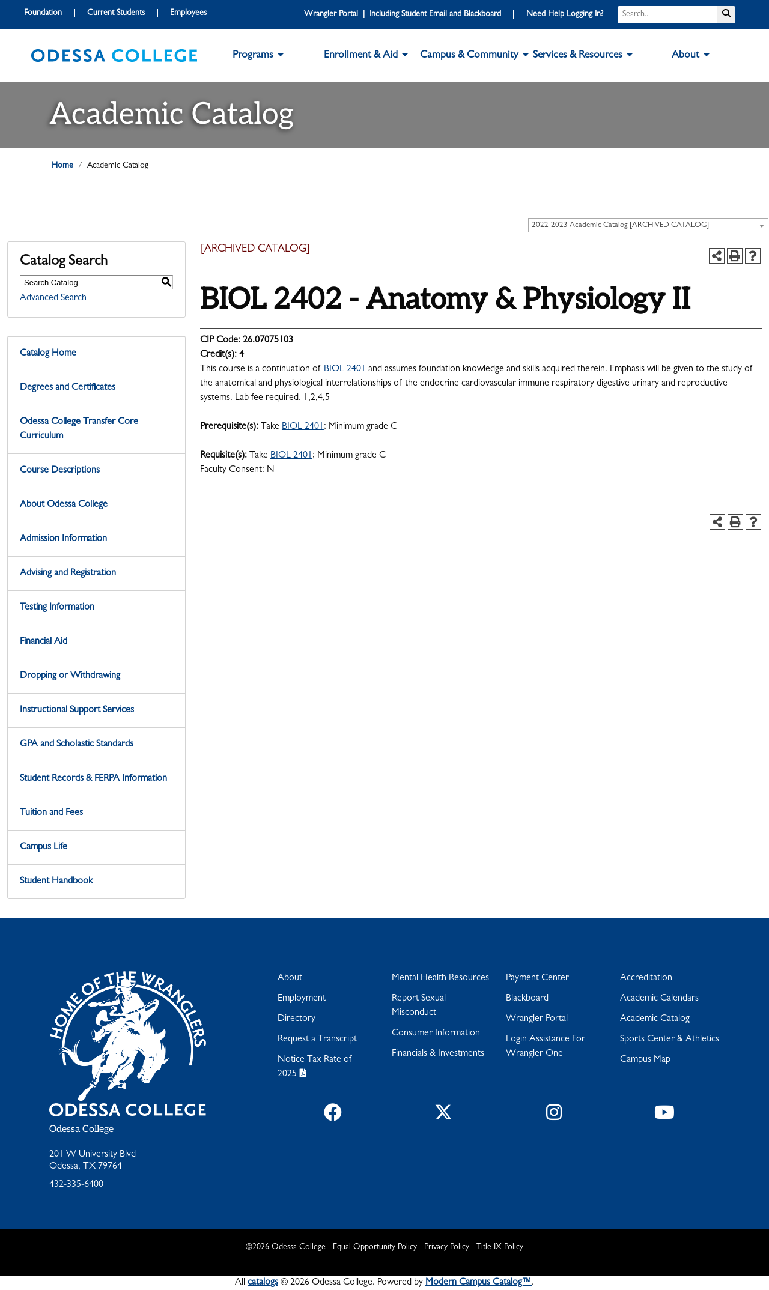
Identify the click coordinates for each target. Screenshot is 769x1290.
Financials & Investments (438, 1054)
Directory (296, 1019)
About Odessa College (64, 505)
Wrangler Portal (537, 1019)
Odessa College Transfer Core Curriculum (79, 429)
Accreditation (646, 978)
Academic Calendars (659, 999)
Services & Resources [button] (577, 55)
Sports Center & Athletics (669, 1039)
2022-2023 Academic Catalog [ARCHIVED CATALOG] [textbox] (620, 225)
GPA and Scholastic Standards (76, 744)
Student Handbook (56, 881)
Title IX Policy (499, 1247)
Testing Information (57, 608)
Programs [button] (253, 55)
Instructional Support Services (77, 710)
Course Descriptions (60, 471)
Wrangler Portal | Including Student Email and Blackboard (402, 14)
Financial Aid (43, 642)
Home (62, 166)
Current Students (116, 13)
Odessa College (81, 1129)
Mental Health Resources (440, 978)
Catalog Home (48, 354)
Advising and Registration (68, 573)
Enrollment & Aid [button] (361, 55)
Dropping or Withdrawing (70, 676)
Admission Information (63, 539)
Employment (302, 999)
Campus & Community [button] (469, 55)
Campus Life (43, 847)
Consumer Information (436, 1033)
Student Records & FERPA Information (93, 779)
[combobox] (648, 225)
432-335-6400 (76, 1185)
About (290, 978)
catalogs (263, 1283)
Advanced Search (53, 298)
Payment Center (537, 978)
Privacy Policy (446, 1247)
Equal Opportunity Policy (375, 1247)
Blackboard (527, 999)
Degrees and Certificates (67, 388)
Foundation (43, 13)
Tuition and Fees (51, 813)
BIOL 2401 (345, 369)
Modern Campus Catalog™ (478, 1283)
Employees (188, 13)
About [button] (685, 55)
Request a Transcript (317, 1039)
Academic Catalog (655, 1019)
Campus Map (645, 1060)
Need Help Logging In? (564, 14)
